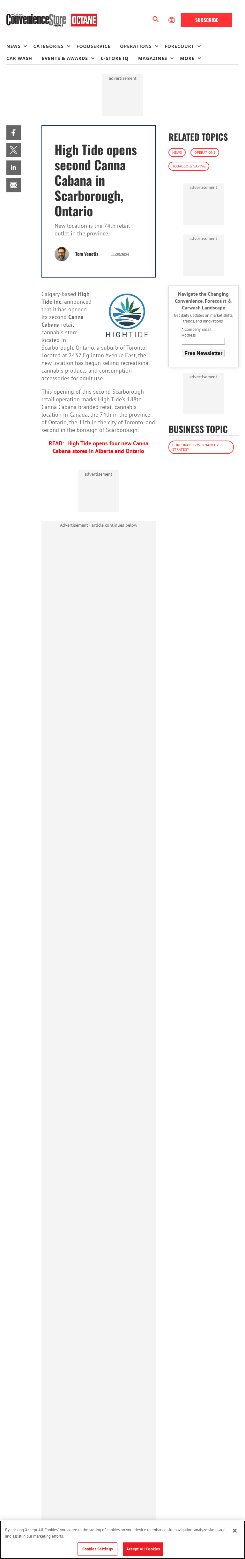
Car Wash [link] (19, 58)
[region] (122, 1539)
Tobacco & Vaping (188, 166)
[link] (13, 132)
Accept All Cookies (143, 1549)
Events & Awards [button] (65, 58)
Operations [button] (136, 46)
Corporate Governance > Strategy (195, 447)
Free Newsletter (203, 353)
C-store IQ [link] (115, 58)
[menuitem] (19, 46)
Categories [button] (48, 46)
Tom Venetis (86, 253)
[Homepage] (51, 20)
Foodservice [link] (94, 46)
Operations (204, 152)
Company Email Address (197, 332)
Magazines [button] (152, 58)
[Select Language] (172, 20)
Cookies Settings (97, 1549)
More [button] (187, 58)
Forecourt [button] (179, 46)
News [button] (13, 46)
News (177, 152)
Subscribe (206, 19)
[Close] (235, 1531)
